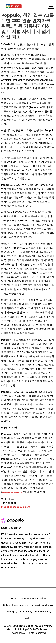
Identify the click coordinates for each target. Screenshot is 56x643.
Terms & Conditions (42, 605)
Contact (28, 618)
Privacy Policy (43, 611)
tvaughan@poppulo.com (15, 506)
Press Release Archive (33, 598)
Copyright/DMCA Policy (18, 611)
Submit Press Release (15, 605)
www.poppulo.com (12, 492)
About (13, 598)
